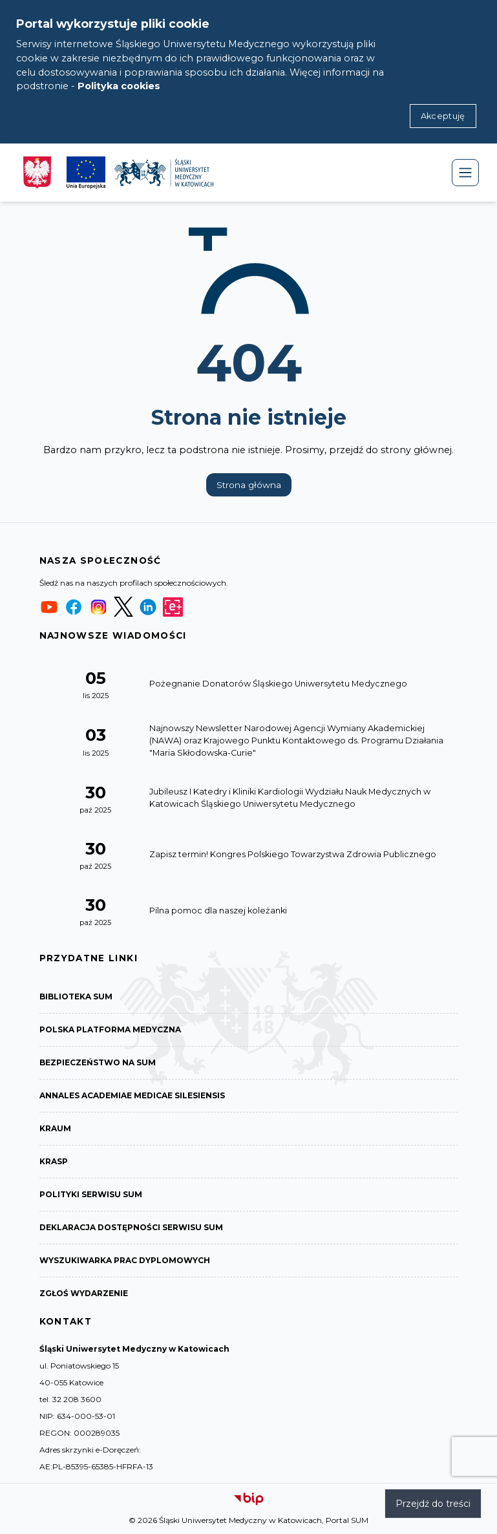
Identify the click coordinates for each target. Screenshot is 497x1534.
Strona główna (249, 485)
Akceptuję (443, 116)
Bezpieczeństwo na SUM (97, 1062)
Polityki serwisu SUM (90, 1194)
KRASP (53, 1161)
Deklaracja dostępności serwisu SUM (131, 1227)
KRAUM (55, 1128)
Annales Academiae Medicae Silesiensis (132, 1095)
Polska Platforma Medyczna (110, 1029)
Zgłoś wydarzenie (83, 1293)
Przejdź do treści (433, 1503)
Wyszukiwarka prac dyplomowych (124, 1260)
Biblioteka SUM (75, 996)
